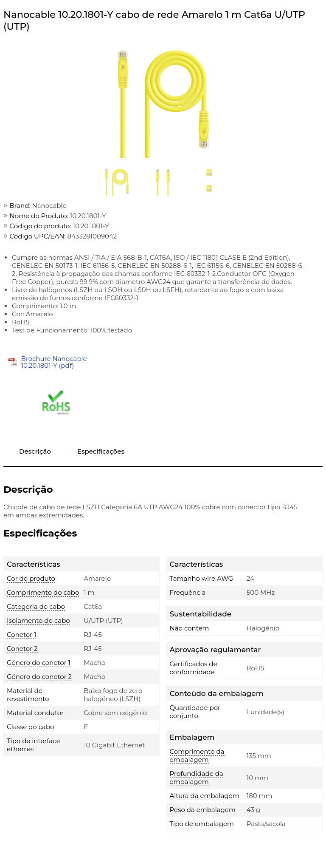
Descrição (35, 451)
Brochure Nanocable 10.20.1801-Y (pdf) (54, 362)
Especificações (100, 451)
